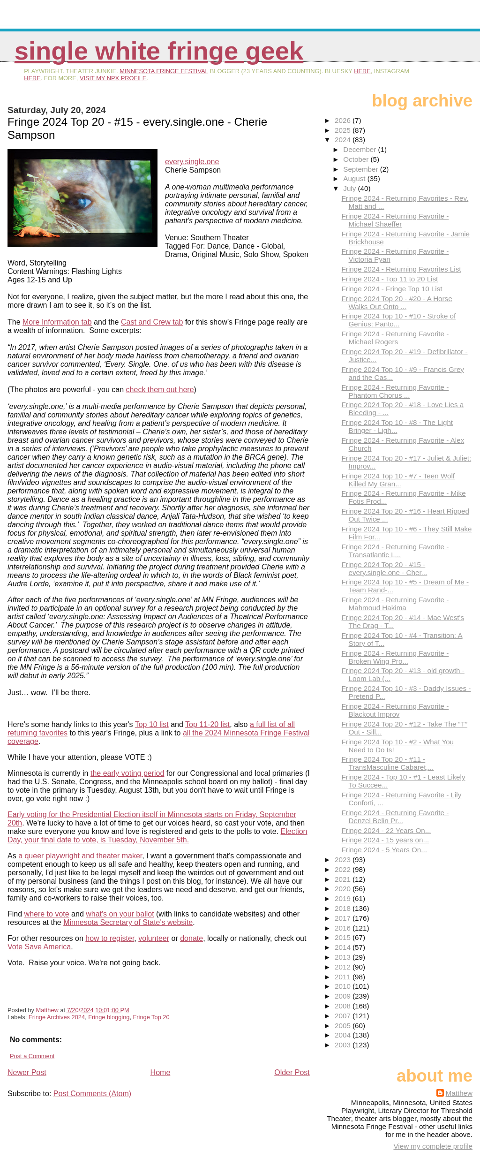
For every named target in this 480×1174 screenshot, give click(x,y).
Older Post (292, 1072)
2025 (343, 130)
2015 (343, 937)
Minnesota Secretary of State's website (128, 922)
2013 (343, 957)
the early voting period (127, 773)
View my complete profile (432, 1146)
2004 (343, 1035)
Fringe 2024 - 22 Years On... (386, 830)
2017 (343, 918)
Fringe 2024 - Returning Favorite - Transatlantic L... (395, 551)
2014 (343, 947)
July (350, 188)
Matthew (459, 1093)
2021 (343, 879)
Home (160, 1072)
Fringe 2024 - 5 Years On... (384, 850)
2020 (343, 889)
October (356, 159)
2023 (343, 859)
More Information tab (57, 322)
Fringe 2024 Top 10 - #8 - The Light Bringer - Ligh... (397, 426)
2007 (343, 1016)
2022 (343, 869)
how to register (109, 938)
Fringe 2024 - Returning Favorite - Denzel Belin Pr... (395, 817)
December (360, 149)
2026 (343, 120)
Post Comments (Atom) (92, 1094)
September (361, 169)
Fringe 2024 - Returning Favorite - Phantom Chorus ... (395, 391)
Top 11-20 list (207, 724)
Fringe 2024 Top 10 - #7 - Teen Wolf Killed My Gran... (398, 480)
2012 (343, 967)
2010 (343, 986)
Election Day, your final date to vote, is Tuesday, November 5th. (157, 835)
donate (191, 938)
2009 (343, 996)
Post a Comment (32, 1056)
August (355, 178)
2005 (343, 1026)
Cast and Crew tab (152, 322)
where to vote (46, 914)
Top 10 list (152, 724)
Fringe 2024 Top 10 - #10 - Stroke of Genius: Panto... (399, 320)
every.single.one (192, 162)
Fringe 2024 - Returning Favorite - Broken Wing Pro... (395, 657)
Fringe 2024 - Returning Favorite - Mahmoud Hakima (395, 604)
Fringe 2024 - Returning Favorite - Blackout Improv (395, 710)
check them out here (160, 390)
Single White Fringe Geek (159, 51)
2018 (343, 908)
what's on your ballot (120, 914)
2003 (343, 1045)
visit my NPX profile (113, 78)
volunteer (153, 938)
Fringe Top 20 (151, 1017)
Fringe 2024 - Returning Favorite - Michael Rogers (395, 338)
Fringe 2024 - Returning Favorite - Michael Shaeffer (395, 220)
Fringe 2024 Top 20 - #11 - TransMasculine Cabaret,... (388, 763)
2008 (343, 1006)
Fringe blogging (108, 1017)
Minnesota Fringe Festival (164, 71)
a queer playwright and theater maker (80, 856)
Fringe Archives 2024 (57, 1017)
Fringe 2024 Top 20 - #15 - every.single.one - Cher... (385, 568)
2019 (343, 898)
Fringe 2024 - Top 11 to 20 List (390, 279)
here (362, 71)
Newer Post (27, 1072)
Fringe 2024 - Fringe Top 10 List (392, 289)
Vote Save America (39, 947)
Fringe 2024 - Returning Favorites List (401, 269)
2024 (343, 140)
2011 (343, 977)
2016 (343, 928)
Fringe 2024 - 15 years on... (385, 840)
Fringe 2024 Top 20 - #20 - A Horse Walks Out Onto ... (397, 303)
